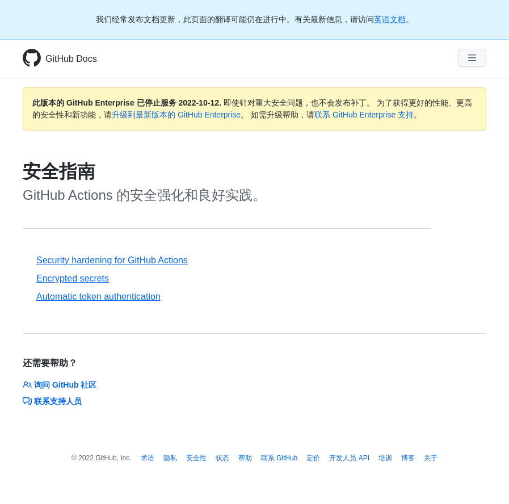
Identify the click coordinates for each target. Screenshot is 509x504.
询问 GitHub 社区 (59, 384)
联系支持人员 (52, 401)
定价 (313, 458)
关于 (431, 458)
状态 (222, 458)
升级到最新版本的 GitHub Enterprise (176, 114)
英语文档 (390, 19)
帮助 (245, 458)
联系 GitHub (279, 458)
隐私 (170, 458)
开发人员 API (349, 458)
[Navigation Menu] (472, 58)
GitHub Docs (71, 59)
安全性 (196, 458)
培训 (385, 458)
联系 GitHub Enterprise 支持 (364, 114)
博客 (408, 458)
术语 (147, 458)
